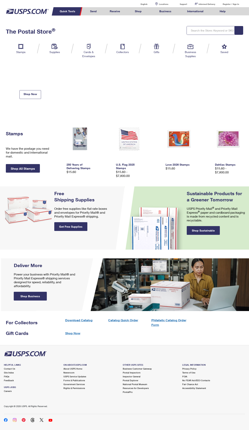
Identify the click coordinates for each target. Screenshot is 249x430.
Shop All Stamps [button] (23, 168)
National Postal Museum (135, 384)
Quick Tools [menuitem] (67, 11)
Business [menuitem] (165, 11)
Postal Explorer (130, 380)
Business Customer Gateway (137, 368)
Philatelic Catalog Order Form (168, 322)
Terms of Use (188, 372)
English (140, 4)
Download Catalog (79, 320)
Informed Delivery (207, 4)
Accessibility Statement (194, 388)
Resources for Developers (136, 388)
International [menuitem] (195, 11)
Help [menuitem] (223, 11)
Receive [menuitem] (115, 11)
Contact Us (9, 368)
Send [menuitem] (93, 11)
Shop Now (30, 94)
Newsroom (69, 372)
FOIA (184, 376)
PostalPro (128, 392)
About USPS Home (72, 368)
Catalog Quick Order (123, 320)
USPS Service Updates (74, 376)
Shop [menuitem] (138, 11)
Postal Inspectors (131, 372)
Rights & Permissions (74, 388)
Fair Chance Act (190, 384)
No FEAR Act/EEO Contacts (196, 380)
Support (183, 4)
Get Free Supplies (70, 226)
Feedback (9, 380)
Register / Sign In (231, 4)
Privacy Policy (189, 368)
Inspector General (131, 376)
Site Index (9, 372)
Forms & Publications (74, 380)
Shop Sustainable (203, 230)
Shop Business (30, 296)
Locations (163, 4)
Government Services (74, 384)
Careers (8, 391)
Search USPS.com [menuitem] (239, 11)
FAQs (6, 376)
